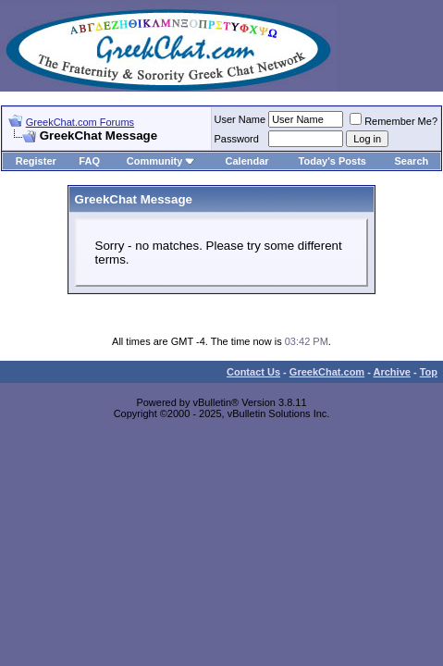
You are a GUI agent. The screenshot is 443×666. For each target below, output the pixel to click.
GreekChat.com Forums (80, 122)
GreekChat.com (326, 371)
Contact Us (253, 371)
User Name (240, 119)
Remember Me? (393, 121)
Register (36, 160)
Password (237, 138)
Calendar (247, 160)
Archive (392, 371)
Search (412, 160)
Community (161, 160)
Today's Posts (332, 160)
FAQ (89, 160)
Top (428, 371)
